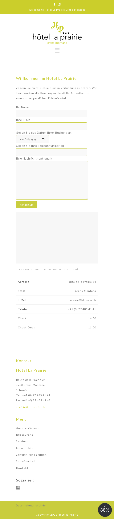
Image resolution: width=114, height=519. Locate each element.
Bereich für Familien (31, 454)
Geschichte (25, 448)
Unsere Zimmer (27, 428)
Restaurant (24, 434)
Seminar (22, 441)
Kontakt (22, 467)
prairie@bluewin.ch (30, 407)
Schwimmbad (25, 461)
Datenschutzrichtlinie (31, 505)
